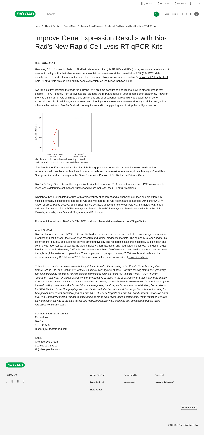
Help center (96, 389)
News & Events (52, 26)
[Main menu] (6, 14)
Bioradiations (96, 382)
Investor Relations (164, 382)
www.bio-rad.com (138, 257)
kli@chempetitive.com (47, 349)
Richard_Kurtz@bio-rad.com (51, 329)
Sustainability (130, 375)
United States (189, 407)
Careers (159, 375)
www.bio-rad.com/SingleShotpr (128, 221)
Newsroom (129, 382)
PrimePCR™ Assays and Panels (78, 208)
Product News (70, 26)
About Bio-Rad (97, 375)
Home (37, 26)
